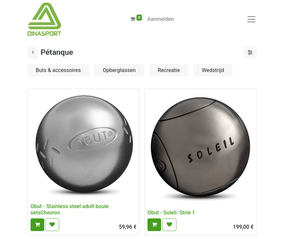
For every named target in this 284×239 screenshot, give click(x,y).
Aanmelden (160, 19)
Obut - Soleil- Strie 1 (171, 212)
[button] (37, 224)
